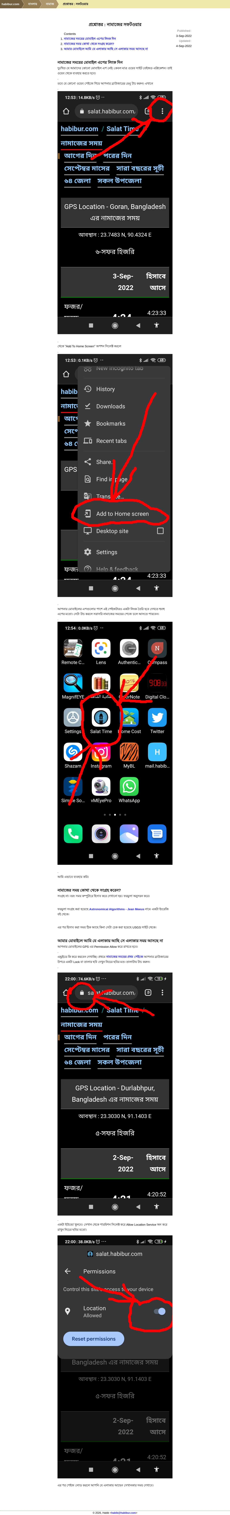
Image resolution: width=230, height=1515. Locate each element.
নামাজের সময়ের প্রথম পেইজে (124, 956)
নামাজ (50, 4)
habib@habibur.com (123, 1512)
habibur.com (10, 4)
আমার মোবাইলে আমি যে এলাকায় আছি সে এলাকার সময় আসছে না (106, 49)
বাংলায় (32, 4)
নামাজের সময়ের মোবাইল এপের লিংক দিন (90, 38)
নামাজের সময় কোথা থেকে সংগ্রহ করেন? (89, 44)
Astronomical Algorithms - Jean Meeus (116, 909)
